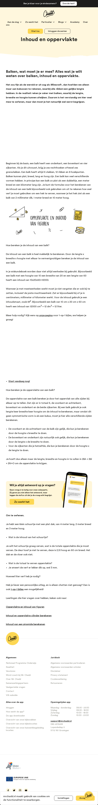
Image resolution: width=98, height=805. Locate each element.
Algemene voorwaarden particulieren (68, 663)
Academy (75, 22)
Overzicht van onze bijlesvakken (21, 720)
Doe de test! (69, 4)
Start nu (35, 31)
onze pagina (46, 315)
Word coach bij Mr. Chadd (18, 675)
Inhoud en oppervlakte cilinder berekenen (29, 615)
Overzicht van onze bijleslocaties (21, 724)
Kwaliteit (10, 667)
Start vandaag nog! (19, 381)
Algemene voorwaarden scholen (66, 667)
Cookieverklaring (58, 679)
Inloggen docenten (57, 31)
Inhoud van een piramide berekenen (25, 624)
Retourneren (56, 683)
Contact (10, 691)
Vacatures (10, 671)
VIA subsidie (12, 695)
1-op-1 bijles (17, 589)
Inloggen (10, 708)
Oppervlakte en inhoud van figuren (25, 607)
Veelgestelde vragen (15, 687)
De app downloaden (15, 716)
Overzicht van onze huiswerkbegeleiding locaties (25, 729)
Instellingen (63, 798)
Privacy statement (59, 675)
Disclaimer (55, 671)
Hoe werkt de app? (15, 712)
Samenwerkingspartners (17, 683)
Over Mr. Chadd (13, 679)
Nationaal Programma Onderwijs (21, 663)
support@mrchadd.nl (61, 721)
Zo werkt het (32, 22)
